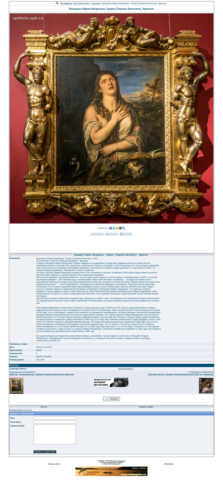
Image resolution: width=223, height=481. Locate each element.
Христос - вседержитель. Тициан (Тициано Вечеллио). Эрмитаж (42, 374)
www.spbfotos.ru (125, 369)
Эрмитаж (95, 3)
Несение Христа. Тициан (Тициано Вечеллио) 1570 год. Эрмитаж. (180, 374)
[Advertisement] (111, 243)
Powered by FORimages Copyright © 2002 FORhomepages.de (111, 463)
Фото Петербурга (82, 3)
